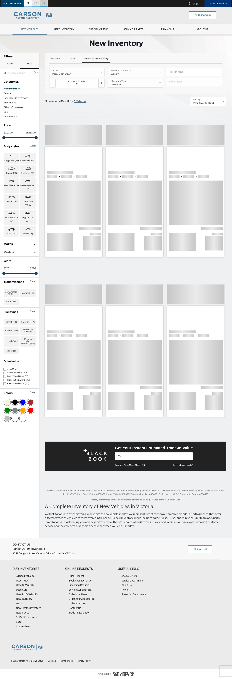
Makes (20, 244)
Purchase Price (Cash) (96, 59)
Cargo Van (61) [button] (11, 161)
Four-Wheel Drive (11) (17, 376)
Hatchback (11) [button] (11, 185)
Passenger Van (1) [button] (27, 187)
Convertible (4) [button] (27, 161)
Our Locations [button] (203, 15)
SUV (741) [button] (11, 234)
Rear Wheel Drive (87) (18, 383)
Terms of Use (66, 661)
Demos (7, 93)
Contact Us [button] (200, 549)
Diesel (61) (11, 322)
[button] (12, 3)
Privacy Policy (84, 661)
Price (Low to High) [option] (203, 103)
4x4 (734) (12, 369)
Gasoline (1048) (28, 330)
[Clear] (36, 72)
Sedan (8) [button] (28, 234)
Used (10, 64)
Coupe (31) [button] (11, 173)
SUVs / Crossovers (13, 107)
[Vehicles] (154, 456)
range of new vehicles (106, 514)
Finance (55, 59)
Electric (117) (28, 322)
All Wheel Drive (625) (17, 373)
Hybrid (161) (11, 341)
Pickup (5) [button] (11, 202)
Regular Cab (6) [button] (28, 219)
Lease (72, 59)
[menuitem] (30, 29)
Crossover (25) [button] (28, 173)
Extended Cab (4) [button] (11, 219)
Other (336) (11, 302)
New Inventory (12, 89)
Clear (33, 146)
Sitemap (52, 661)
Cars (6, 112)
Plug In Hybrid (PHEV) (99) (28, 341)
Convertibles (10, 117)
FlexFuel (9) (11, 331)
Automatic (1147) (11, 293)
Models (20, 252)
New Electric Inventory (16, 98)
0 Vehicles (80, 101)
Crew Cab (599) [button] (28, 203)
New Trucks (10, 103)
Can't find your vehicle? (183, 465)
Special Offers (98, 29)
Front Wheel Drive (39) (18, 380)
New (29, 64)
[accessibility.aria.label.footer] (123, 674)
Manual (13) (28, 293)
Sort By (196, 100)
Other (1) (11, 351)
